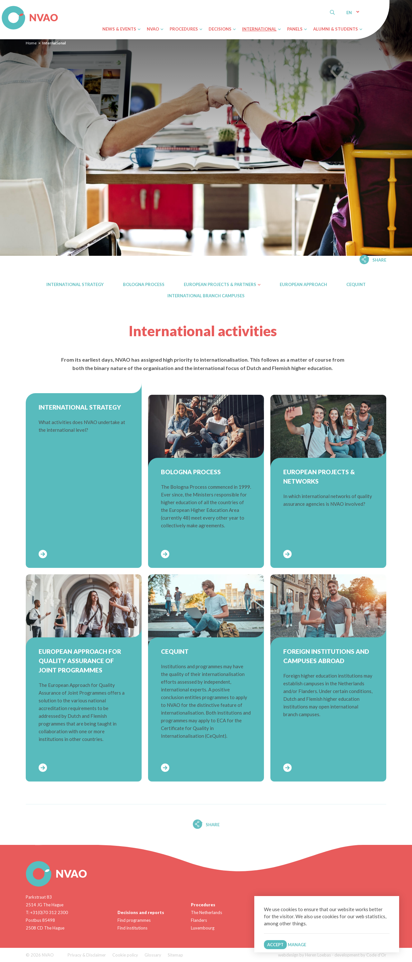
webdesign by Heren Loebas (304, 954)
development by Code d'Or (360, 954)
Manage (297, 944)
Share (379, 260)
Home (31, 43)
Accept (275, 944)
